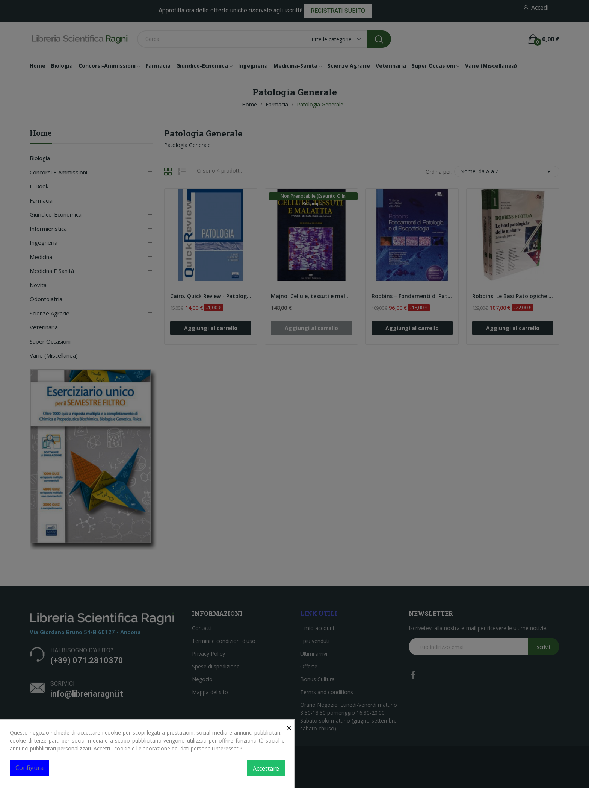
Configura (29, 768)
